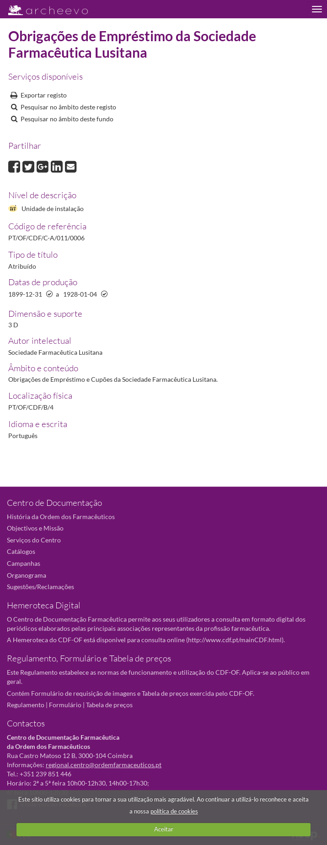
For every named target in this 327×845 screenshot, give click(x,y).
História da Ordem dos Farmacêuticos (61, 516)
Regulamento (25, 705)
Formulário (65, 705)
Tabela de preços (109, 705)
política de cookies (174, 811)
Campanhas (23, 563)
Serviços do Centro (34, 540)
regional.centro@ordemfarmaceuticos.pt (103, 765)
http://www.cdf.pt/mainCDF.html (235, 640)
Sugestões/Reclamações (40, 586)
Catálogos (21, 551)
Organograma (26, 575)
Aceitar (163, 829)
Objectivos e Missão (35, 528)
